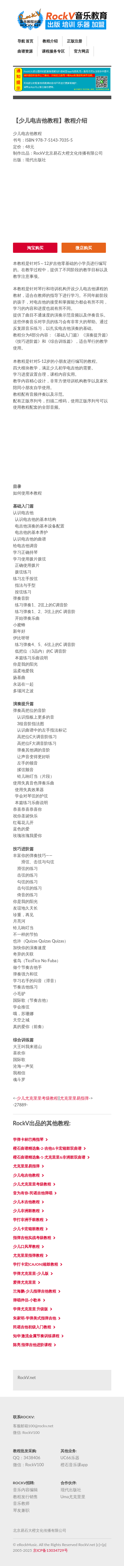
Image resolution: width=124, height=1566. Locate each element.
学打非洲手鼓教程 (28, 1219)
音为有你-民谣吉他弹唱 (32, 1193)
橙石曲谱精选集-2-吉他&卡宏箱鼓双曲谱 (47, 1148)
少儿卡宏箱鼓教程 (28, 1228)
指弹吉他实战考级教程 (32, 1237)
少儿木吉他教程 (26, 1201)
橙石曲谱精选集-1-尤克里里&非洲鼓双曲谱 (49, 1157)
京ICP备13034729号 (50, 1550)
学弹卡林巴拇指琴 (28, 1139)
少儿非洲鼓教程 (26, 1210)
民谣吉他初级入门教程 (32, 1327)
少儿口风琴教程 (26, 1246)
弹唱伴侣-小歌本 (27, 1300)
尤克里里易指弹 (74, 1098)
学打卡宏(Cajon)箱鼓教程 (35, 1264)
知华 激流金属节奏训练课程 (36, 1335)
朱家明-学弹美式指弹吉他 (34, 1318)
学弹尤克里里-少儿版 (31, 1273)
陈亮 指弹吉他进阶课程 (32, 1344)
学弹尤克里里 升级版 (30, 1309)
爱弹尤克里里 (24, 1282)
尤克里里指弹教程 (28, 1255)
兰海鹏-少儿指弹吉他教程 (34, 1291)
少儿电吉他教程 (26, 1175)
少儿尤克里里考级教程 (37, 1098)
